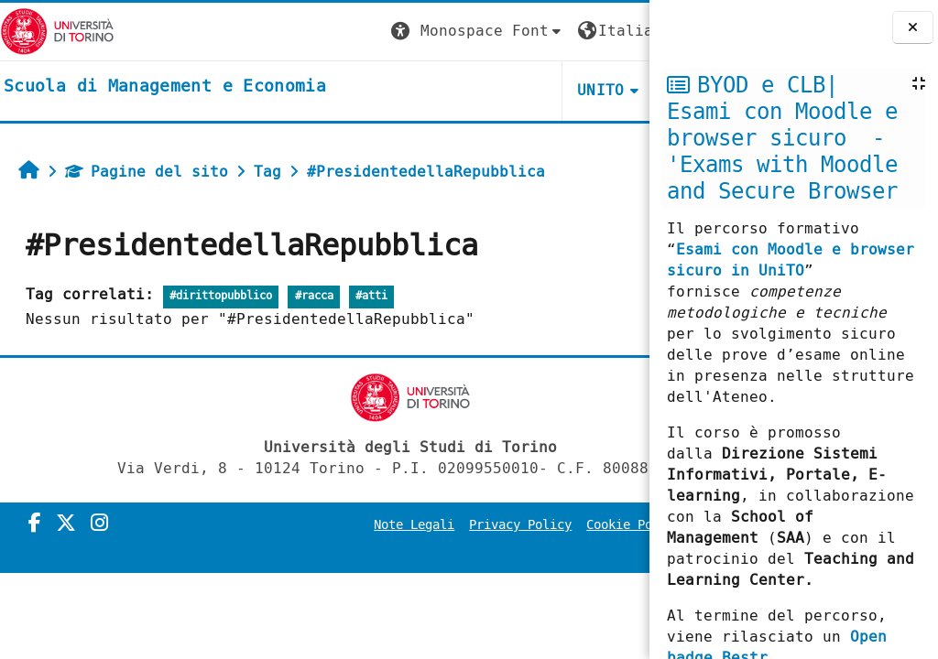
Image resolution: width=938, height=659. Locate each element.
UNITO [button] (430, 90)
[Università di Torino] (57, 30)
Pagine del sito (146, 171)
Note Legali (419, 525)
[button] (307, 31)
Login (612, 30)
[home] (165, 87)
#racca (314, 296)
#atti (371, 296)
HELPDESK (537, 90)
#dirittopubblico (220, 296)
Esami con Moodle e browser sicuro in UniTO (790, 260)
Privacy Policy (525, 525)
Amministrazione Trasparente (529, 550)
